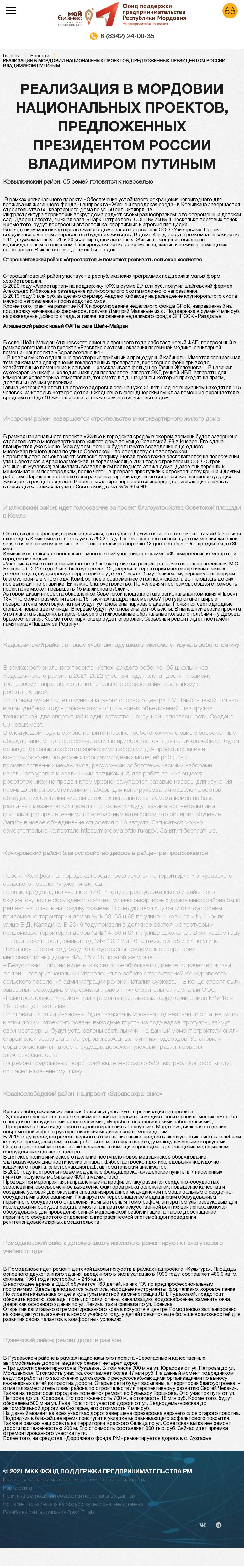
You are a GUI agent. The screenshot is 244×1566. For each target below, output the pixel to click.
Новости (39, 56)
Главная (11, 56)
